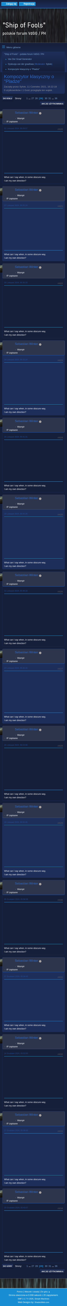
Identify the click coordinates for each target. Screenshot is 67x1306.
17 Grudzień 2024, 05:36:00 (16, 1130)
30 (46, 98)
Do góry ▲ (45, 1292)
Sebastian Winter (26, 112)
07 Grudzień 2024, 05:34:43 (16, 976)
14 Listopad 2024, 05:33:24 (16, 359)
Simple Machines (42, 1299)
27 (32, 98)
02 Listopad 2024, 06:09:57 (16, 128)
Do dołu (7, 98)
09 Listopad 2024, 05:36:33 (16, 282)
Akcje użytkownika (52, 104)
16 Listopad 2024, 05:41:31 (16, 437)
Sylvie (49, 64)
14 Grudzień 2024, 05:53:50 (16, 1053)
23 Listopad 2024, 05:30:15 (16, 668)
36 (56, 98)
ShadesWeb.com (41, 1302)
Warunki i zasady (32, 1292)
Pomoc (20, 1292)
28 (36, 98)
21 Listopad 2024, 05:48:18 (16, 591)
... (30, 98)
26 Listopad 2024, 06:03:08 (16, 745)
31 (49, 98)
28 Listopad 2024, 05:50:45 (16, 822)
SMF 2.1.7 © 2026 (25, 1299)
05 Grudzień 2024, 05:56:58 (16, 899)
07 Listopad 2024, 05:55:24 (16, 205)
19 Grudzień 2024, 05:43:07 (16, 1208)
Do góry (7, 1266)
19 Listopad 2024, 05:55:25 (16, 514)
